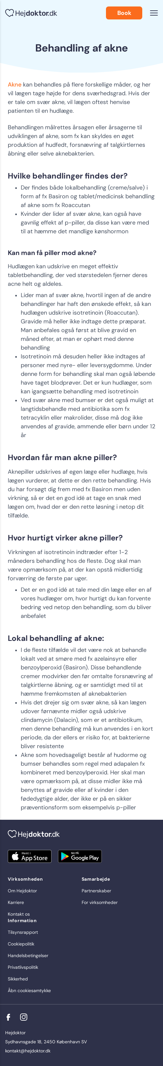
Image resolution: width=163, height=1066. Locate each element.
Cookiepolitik (21, 944)
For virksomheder (100, 902)
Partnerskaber (96, 891)
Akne (14, 84)
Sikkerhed (18, 979)
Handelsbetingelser (28, 955)
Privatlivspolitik (23, 967)
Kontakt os (19, 914)
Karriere (16, 902)
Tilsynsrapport (23, 932)
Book (124, 13)
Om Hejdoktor (22, 891)
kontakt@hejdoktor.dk (28, 1051)
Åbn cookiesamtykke (29, 990)
